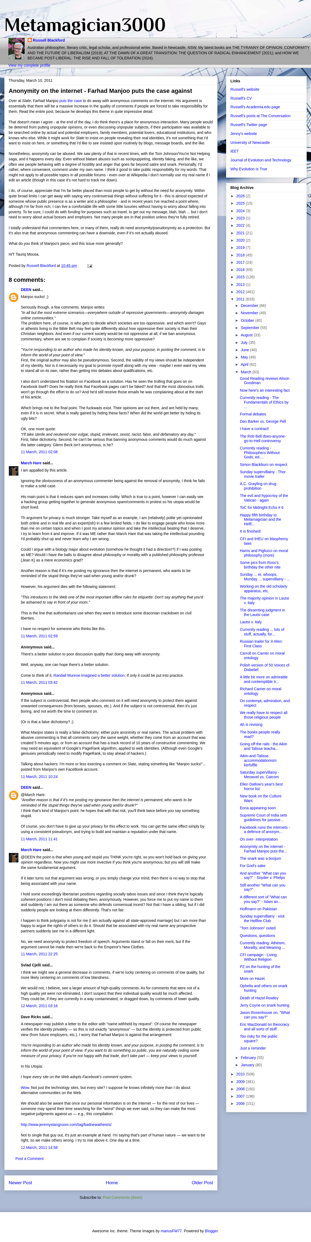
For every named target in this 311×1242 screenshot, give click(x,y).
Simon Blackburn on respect (263, 464)
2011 (241, 299)
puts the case (70, 101)
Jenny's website (243, 133)
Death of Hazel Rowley (259, 998)
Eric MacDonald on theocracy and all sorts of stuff (264, 1026)
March (246, 372)
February (249, 1057)
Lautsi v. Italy (251, 622)
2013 (241, 284)
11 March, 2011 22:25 (39, 954)
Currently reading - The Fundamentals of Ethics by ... (264, 402)
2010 (241, 1074)
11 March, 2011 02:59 (39, 636)
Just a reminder (253, 1048)
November (250, 313)
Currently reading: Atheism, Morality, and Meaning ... (263, 945)
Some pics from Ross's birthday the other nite (260, 564)
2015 (241, 277)
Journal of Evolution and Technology (260, 160)
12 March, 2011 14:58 (39, 1147)
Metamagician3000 (85, 24)
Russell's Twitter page (248, 125)
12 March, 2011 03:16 (39, 1006)
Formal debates (253, 414)
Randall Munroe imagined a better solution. (90, 675)
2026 (241, 196)
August (247, 335)
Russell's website (244, 89)
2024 (241, 211)
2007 (241, 1096)
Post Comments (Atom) (122, 1197)
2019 (241, 247)
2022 (241, 225)
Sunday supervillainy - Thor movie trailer (263, 474)
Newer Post (20, 1182)
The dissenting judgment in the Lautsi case (262, 612)
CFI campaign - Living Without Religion (258, 957)
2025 (241, 203)
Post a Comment (29, 1158)
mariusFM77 (171, 1231)
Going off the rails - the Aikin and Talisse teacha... (263, 746)
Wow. (25, 1087)
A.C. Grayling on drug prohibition (258, 486)
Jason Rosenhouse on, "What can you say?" (265, 1014)
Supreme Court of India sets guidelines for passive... (263, 817)
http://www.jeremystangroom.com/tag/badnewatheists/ (66, 1124)
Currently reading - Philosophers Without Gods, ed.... (260, 452)
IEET (234, 151)
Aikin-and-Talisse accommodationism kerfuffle (258, 760)
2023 (241, 218)
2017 (241, 262)
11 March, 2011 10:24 (39, 776)
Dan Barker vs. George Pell (263, 421)
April (245, 364)
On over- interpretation (259, 839)
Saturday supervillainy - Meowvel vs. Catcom (259, 774)
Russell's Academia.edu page (255, 107)
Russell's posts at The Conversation (260, 116)
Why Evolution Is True (248, 169)
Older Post (202, 1182)
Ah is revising (251, 724)
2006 (241, 1103)
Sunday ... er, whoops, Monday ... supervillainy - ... (265, 576)
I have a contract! (254, 429)
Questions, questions (257, 935)
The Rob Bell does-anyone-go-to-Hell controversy (263, 438)
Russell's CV (241, 98)
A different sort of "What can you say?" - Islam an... (263, 899)
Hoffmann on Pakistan (258, 909)
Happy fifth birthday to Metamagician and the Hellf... (260, 519)
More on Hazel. (253, 978)
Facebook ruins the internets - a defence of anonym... (265, 829)
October (248, 320)
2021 (241, 233)
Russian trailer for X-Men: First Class (261, 643)
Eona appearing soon (258, 808)
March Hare (31, 463)
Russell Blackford (49, 40)
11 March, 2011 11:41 (39, 839)
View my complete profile (29, 65)
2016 (241, 270)
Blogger (211, 1231)
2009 (241, 1081)
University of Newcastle (250, 142)
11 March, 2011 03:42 (39, 682)
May (245, 357)
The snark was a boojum (260, 858)
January (248, 1065)
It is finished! (250, 531)
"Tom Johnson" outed (258, 928)
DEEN (26, 289)
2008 (241, 1089)
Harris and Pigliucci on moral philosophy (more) (264, 553)
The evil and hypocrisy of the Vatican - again (264, 497)
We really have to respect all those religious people (263, 714)
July (245, 342)
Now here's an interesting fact (265, 390)
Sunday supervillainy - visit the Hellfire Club (262, 918)
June (245, 350)
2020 (241, 240)
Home (112, 1182)
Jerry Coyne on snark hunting (264, 1005)
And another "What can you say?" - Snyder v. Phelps (263, 875)
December (250, 305)
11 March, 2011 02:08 (39, 452)
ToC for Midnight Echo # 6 (261, 507)
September (250, 328)
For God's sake (253, 866)
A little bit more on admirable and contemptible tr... (264, 679)
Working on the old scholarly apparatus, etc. (263, 588)
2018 (241, 255)
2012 (241, 292)
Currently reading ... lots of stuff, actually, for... (262, 631)
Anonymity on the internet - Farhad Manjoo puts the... (263, 848)
